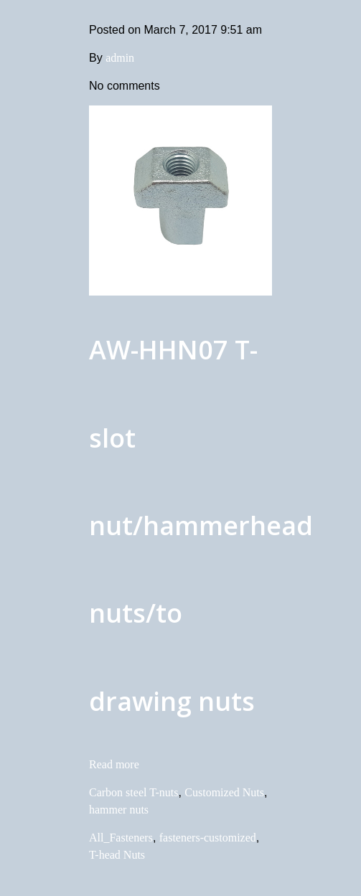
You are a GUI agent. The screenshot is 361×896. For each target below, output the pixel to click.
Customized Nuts (224, 792)
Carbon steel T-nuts (133, 792)
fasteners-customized (207, 837)
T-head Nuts (117, 855)
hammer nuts (119, 809)
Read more (114, 764)
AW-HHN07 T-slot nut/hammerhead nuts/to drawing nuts (201, 525)
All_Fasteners (121, 837)
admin (120, 58)
